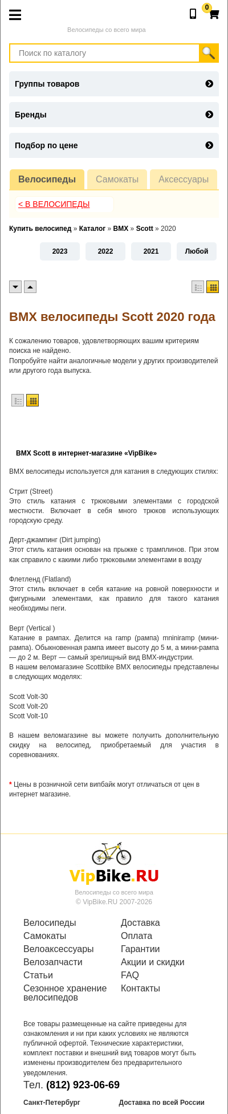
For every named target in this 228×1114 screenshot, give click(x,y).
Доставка (140, 923)
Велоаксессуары (58, 949)
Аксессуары (183, 179)
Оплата (136, 936)
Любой (197, 251)
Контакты (140, 988)
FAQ (130, 975)
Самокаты (117, 179)
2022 (105, 251)
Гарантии (140, 949)
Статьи (38, 975)
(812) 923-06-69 (83, 1085)
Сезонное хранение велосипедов (65, 993)
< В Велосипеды (54, 204)
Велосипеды (47, 179)
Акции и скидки (153, 962)
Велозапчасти (53, 962)
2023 (60, 251)
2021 (151, 251)
